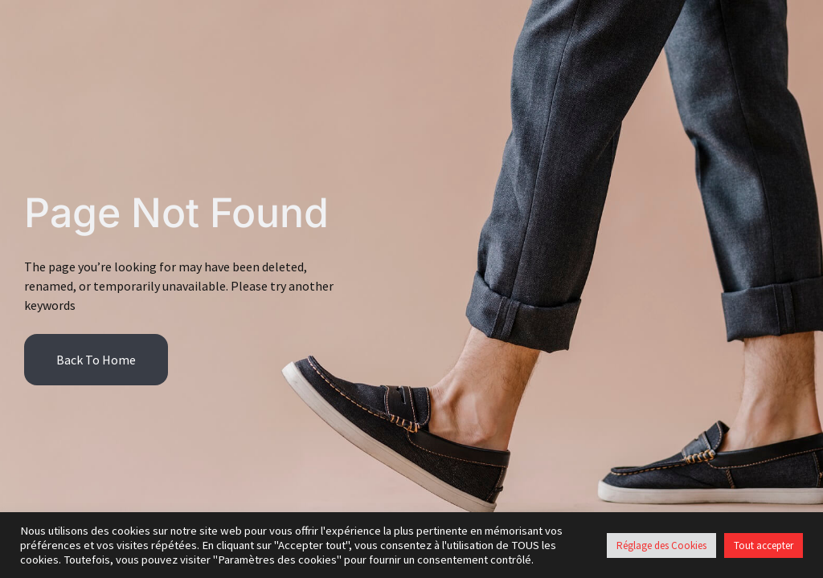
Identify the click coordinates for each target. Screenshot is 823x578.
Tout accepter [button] (763, 545)
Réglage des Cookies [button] (661, 545)
